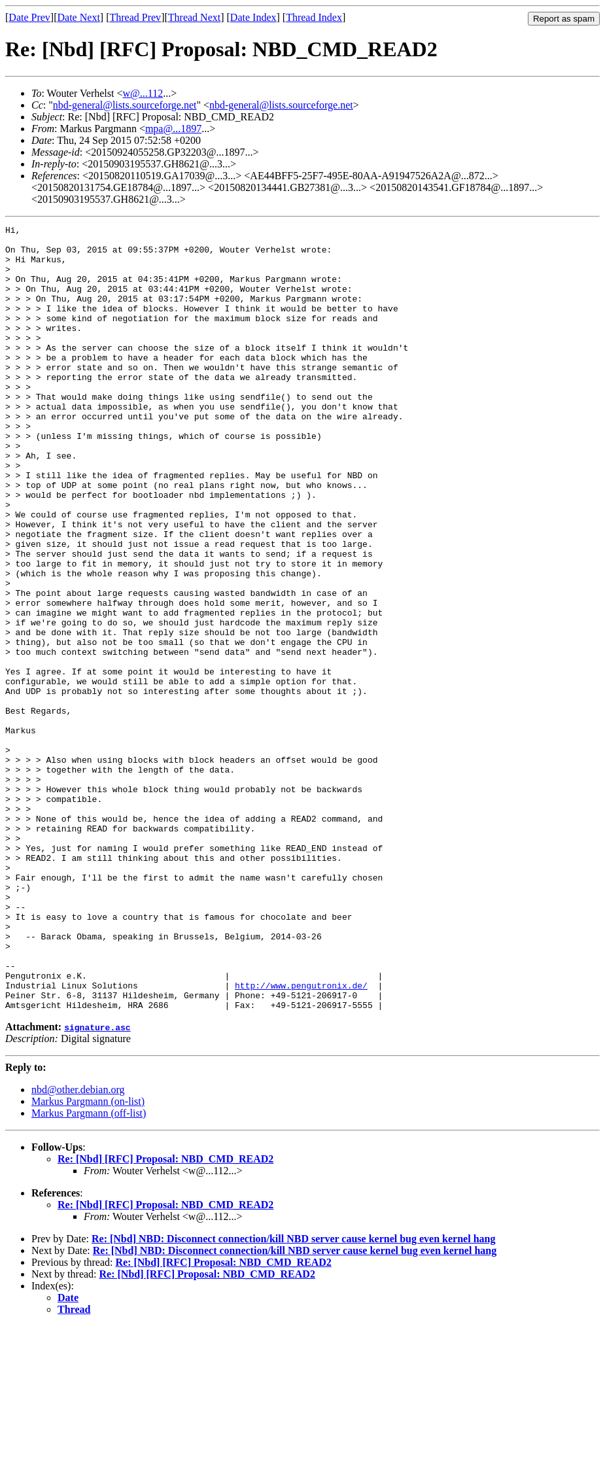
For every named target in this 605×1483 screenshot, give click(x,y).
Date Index (253, 17)
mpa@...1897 (173, 128)
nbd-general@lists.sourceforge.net (125, 105)
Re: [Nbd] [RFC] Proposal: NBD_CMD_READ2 (165, 1315)
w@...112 (142, 93)
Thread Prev (135, 17)
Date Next (79, 17)
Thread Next (194, 17)
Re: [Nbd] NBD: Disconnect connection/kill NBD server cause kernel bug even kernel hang (293, 1395)
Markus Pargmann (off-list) (88, 1270)
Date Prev (29, 17)
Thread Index (314, 17)
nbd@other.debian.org (77, 1246)
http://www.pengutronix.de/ (301, 1138)
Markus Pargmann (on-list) (88, 1258)
